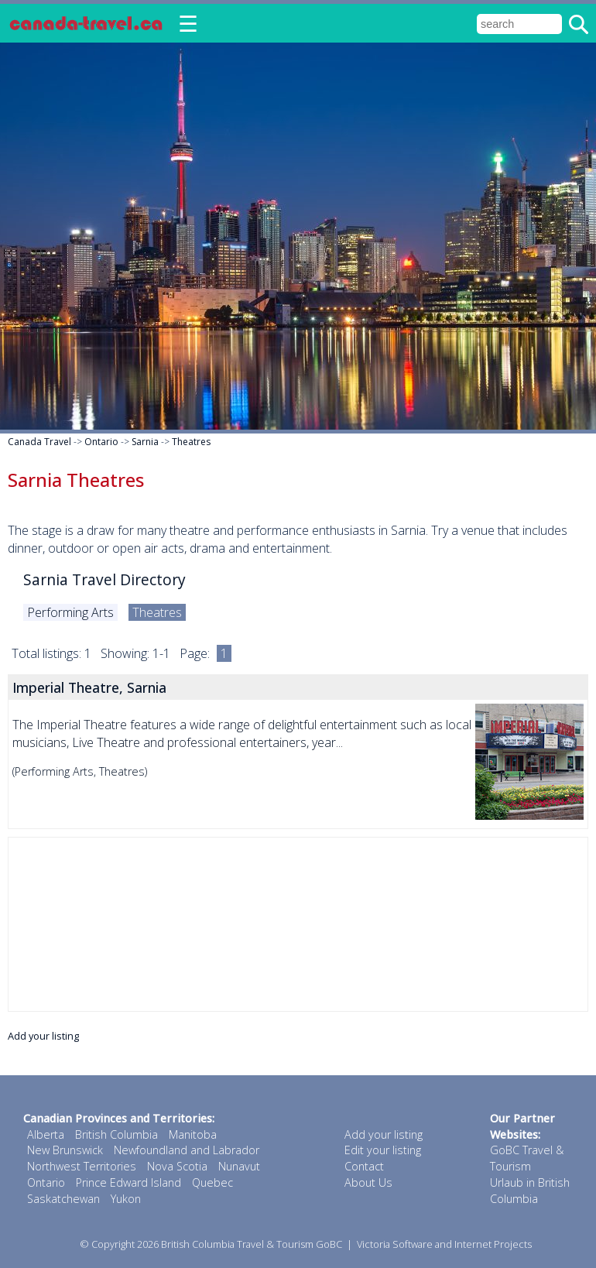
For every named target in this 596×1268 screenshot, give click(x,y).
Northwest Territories (81, 1166)
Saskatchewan (63, 1198)
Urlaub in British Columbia (530, 1190)
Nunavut (239, 1166)
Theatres (191, 441)
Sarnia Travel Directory (104, 579)
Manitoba (193, 1134)
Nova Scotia (177, 1166)
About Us (368, 1182)
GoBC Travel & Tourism (526, 1158)
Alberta (45, 1134)
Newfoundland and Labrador (186, 1150)
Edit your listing (382, 1150)
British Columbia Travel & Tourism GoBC (251, 1244)
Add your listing (43, 1036)
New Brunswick (65, 1150)
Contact (364, 1166)
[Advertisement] (298, 924)
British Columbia (116, 1134)
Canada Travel (39, 441)
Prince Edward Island (128, 1182)
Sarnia (145, 441)
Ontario (101, 441)
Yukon (126, 1198)
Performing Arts (70, 612)
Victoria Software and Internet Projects (444, 1244)
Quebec (212, 1182)
